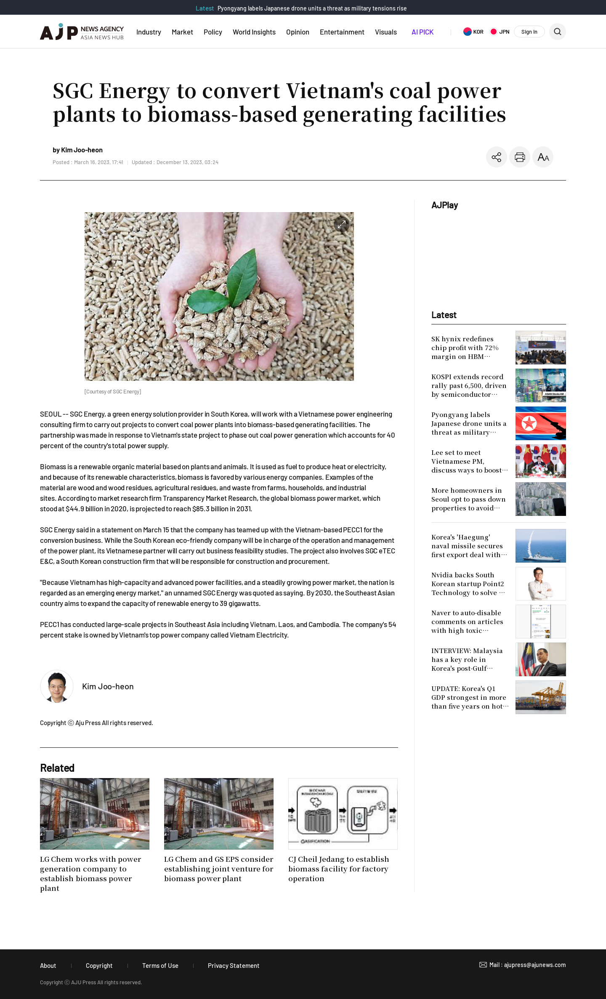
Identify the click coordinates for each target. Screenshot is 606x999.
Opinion (297, 31)
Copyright (99, 965)
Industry (148, 31)
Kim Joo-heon (108, 686)
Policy (213, 31)
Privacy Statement (234, 965)
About (48, 965)
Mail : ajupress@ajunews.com (527, 964)
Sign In (529, 31)
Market (182, 31)
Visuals (386, 31)
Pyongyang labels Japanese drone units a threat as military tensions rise (312, 8)
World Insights (254, 31)
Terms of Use (160, 965)
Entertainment (342, 31)
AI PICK (422, 31)
